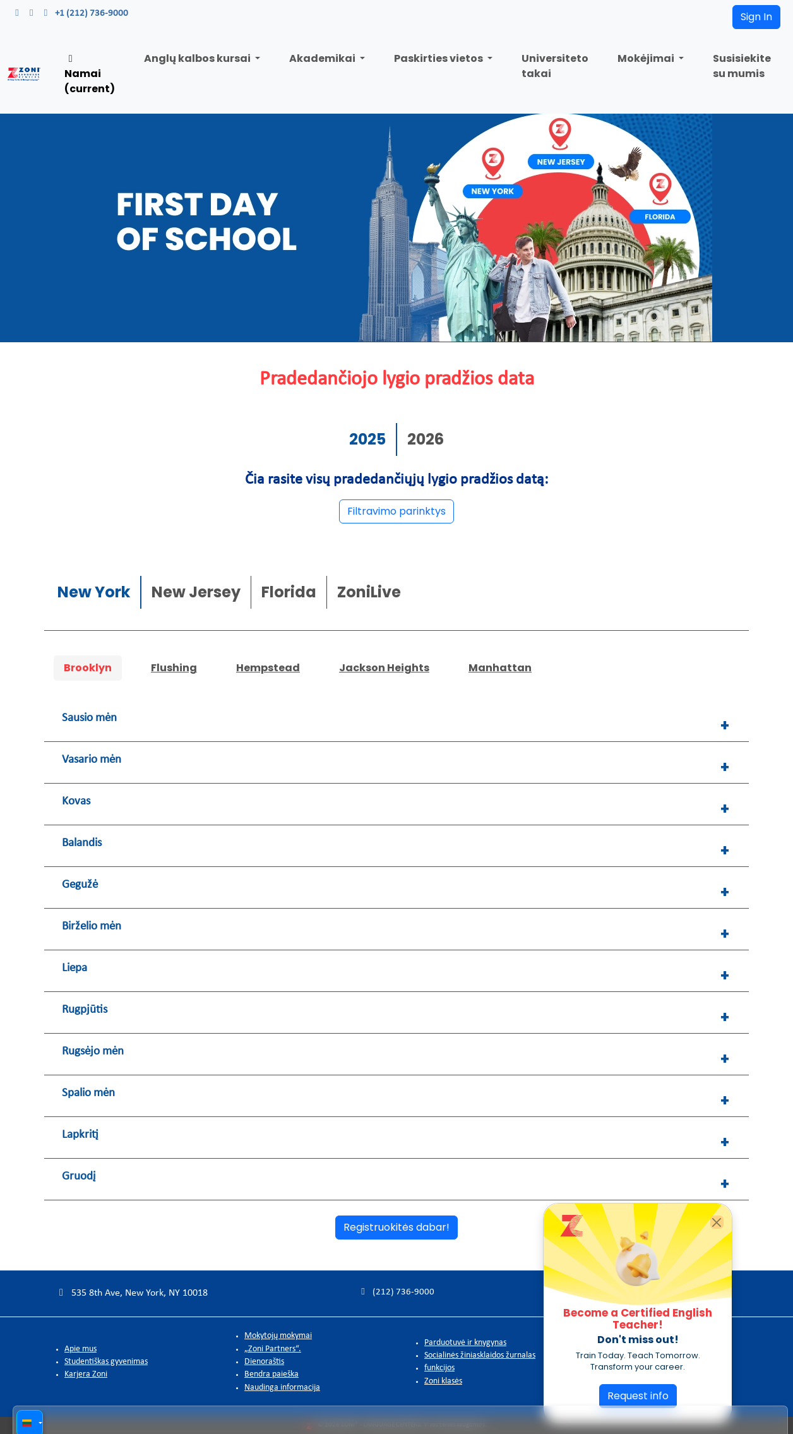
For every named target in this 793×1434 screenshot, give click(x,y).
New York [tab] (93, 590)
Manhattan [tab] (500, 666)
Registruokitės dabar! (396, 1226)
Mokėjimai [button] (646, 58)
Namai (89, 75)
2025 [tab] (367, 437)
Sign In (756, 16)
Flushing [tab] (174, 666)
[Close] (717, 1222)
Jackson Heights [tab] (384, 666)
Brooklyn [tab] (88, 666)
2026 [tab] (425, 437)
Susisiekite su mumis (742, 66)
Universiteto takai (555, 66)
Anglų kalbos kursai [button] (198, 58)
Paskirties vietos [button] (439, 58)
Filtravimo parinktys (396, 509)
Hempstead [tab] (268, 666)
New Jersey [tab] (196, 590)
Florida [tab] (288, 590)
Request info (638, 1396)
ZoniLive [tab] (369, 590)
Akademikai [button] (323, 58)
